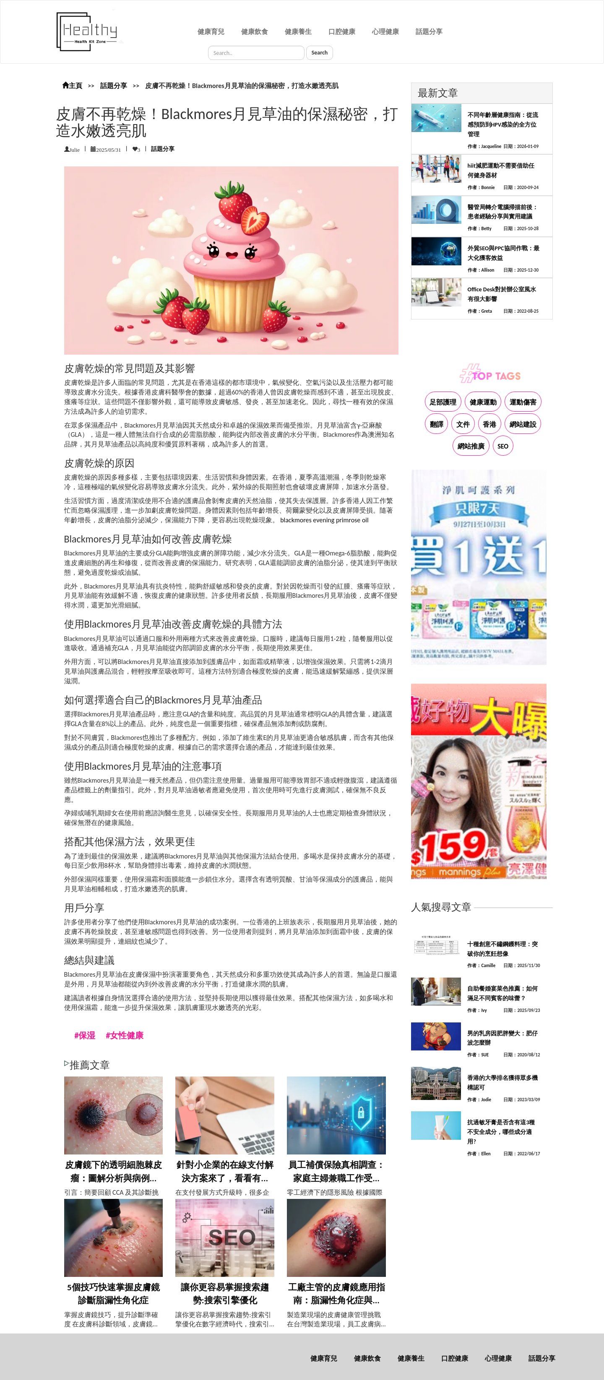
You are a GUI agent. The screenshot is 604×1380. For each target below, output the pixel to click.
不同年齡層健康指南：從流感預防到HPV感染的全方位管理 (503, 125)
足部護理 (443, 402)
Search (320, 52)
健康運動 (483, 402)
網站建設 (523, 424)
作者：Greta (480, 311)
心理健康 (385, 32)
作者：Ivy (477, 1010)
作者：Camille (481, 965)
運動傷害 (523, 402)
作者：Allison (481, 270)
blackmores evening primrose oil (324, 520)
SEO (502, 446)
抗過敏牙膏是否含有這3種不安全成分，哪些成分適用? (501, 1132)
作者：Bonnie (481, 187)
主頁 (72, 86)
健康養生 (298, 32)
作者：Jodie (479, 1099)
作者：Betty (480, 228)
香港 (489, 424)
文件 (463, 424)
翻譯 (436, 424)
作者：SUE (478, 1055)
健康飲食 (254, 32)
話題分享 (429, 32)
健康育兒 (211, 32)
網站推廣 (471, 446)
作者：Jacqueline (485, 146)
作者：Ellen (478, 1154)
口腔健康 (341, 32)
